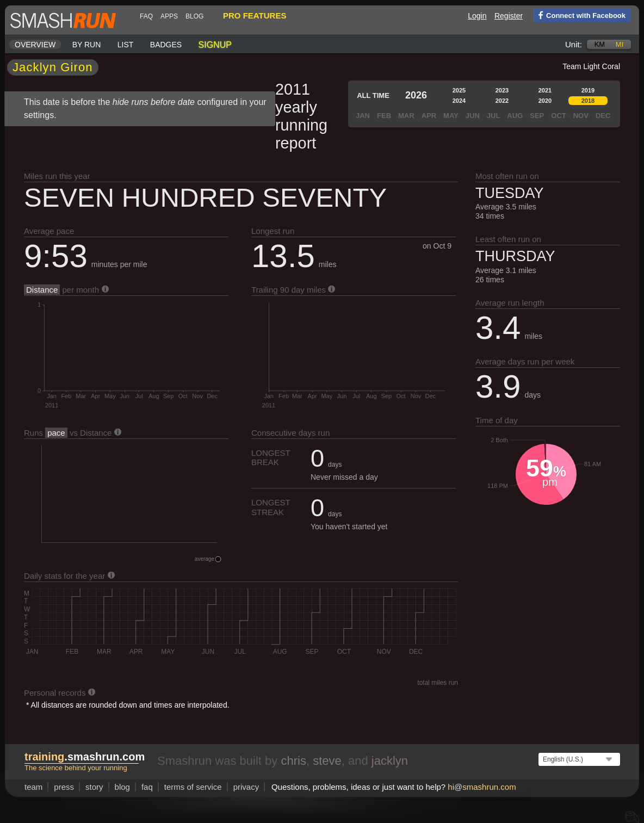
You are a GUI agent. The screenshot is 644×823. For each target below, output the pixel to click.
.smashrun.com (84, 757)
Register (508, 15)
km (600, 44)
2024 (459, 100)
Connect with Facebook (580, 14)
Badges (166, 44)
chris (293, 761)
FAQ (146, 16)
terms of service (193, 786)
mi (619, 44)
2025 (459, 90)
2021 (545, 90)
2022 (502, 100)
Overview (35, 44)
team (33, 786)
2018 (588, 100)
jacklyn (389, 761)
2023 (502, 90)
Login (477, 15)
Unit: (573, 44)
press (64, 786)
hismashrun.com (482, 786)
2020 (545, 100)
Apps (169, 16)
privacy (246, 786)
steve (327, 761)
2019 (588, 90)
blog (194, 16)
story (94, 786)
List (125, 44)
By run (86, 44)
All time (373, 95)
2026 (416, 95)
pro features (254, 15)
